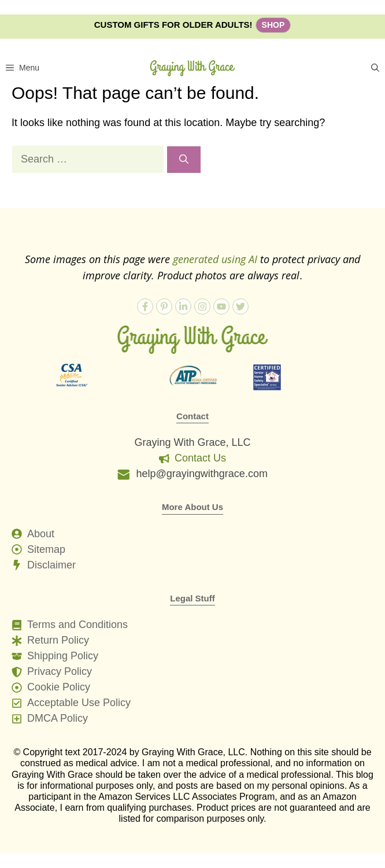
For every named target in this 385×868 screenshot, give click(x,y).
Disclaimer (51, 565)
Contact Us (200, 458)
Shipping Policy (62, 656)
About (40, 534)
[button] (375, 68)
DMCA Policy (57, 718)
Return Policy (58, 640)
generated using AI (215, 259)
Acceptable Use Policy (79, 702)
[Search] (184, 159)
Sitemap (46, 549)
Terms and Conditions (77, 624)
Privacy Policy (59, 671)
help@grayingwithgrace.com (202, 473)
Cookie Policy (58, 687)
